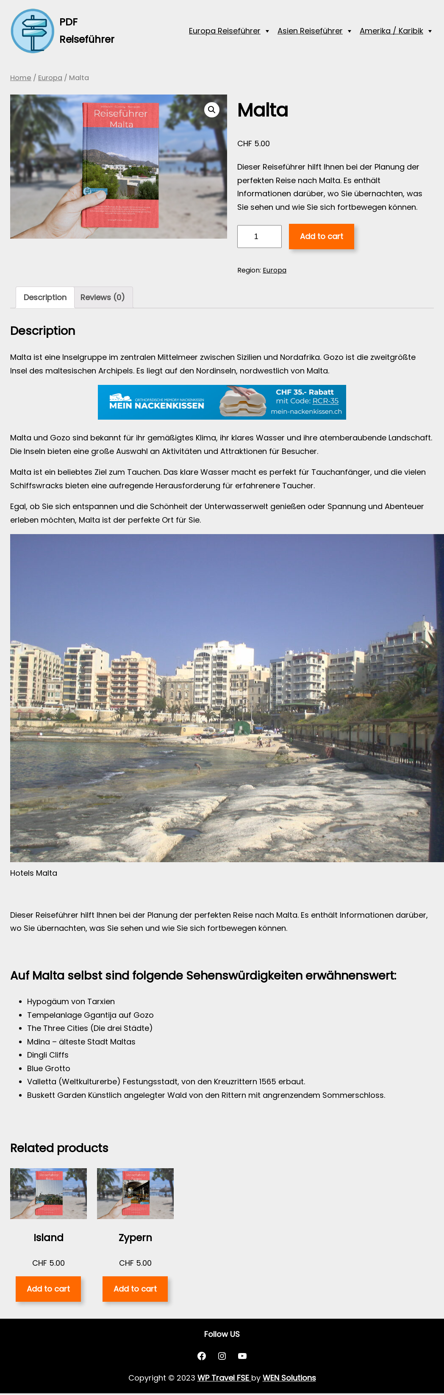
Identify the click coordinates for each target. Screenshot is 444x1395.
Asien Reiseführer (310, 30)
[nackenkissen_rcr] (222, 417)
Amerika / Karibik (391, 30)
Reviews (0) (102, 297)
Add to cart (321, 236)
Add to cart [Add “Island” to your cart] (48, 1289)
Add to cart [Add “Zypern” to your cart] (135, 1289)
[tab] (45, 298)
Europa (50, 78)
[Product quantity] (259, 236)
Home (20, 78)
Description (45, 297)
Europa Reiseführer (225, 30)
